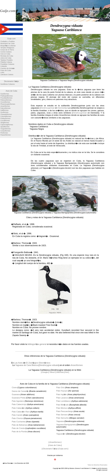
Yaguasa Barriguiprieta (66, 425)
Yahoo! (52, 372)
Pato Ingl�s (61, 394)
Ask (66, 372)
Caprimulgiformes (6, 125)
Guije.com (8, 11)
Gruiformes (4, 112)
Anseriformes (5, 106)
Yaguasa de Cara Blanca (26, 365)
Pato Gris (60, 387)
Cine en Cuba (5, 54)
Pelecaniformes (6, 100)
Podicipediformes (6, 96)
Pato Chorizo (17, 418)
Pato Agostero (18, 401)
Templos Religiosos (7, 48)
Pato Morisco (62, 408)
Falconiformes (5, 108)
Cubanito (3, 66)
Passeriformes (5, 135)
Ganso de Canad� (20, 391)
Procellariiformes (6, 98)
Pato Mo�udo (62, 405)
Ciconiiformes (5, 102)
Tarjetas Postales (6, 60)
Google (45, 372)
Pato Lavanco (62, 398)
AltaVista (60, 372)
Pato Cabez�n (18, 408)
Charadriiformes (6, 114)
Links (2, 72)
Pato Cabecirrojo (19, 404)
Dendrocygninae (47, 108)
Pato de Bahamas (19, 425)
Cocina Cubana (6, 52)
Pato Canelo (17, 415)
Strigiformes (4, 122)
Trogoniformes (5, 129)
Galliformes (4, 110)
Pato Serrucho (62, 418)
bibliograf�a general (37, 344)
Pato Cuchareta (18, 422)
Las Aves (18, 363)
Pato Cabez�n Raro (21, 412)
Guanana (16, 394)
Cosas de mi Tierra (7, 50)
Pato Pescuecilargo (64, 411)
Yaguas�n (61, 434)
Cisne (14, 387)
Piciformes (4, 133)
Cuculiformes (5, 120)
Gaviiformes (4, 94)
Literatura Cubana (6, 74)
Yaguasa (60, 421)
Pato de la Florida (19, 431)
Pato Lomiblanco (63, 401)
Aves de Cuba (11, 91)
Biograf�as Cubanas (8, 46)
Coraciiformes (5, 131)
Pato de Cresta (18, 428)
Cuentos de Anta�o (7, 68)
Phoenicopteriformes (7, 104)
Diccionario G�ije (11, 81)
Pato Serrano (62, 415)
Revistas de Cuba (6, 56)
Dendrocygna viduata (49, 365)
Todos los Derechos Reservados (97, 465)
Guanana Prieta (18, 398)
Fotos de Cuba (5, 70)
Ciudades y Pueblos (7, 41)
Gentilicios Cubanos (7, 84)
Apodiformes (4, 127)
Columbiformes (5, 116)
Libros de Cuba (5, 58)
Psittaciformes (5, 118)
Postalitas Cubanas (7, 64)
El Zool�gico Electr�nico (38, 363)
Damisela (62, 108)
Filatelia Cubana (6, 62)
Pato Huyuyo (61, 391)
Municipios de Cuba (7, 43)
